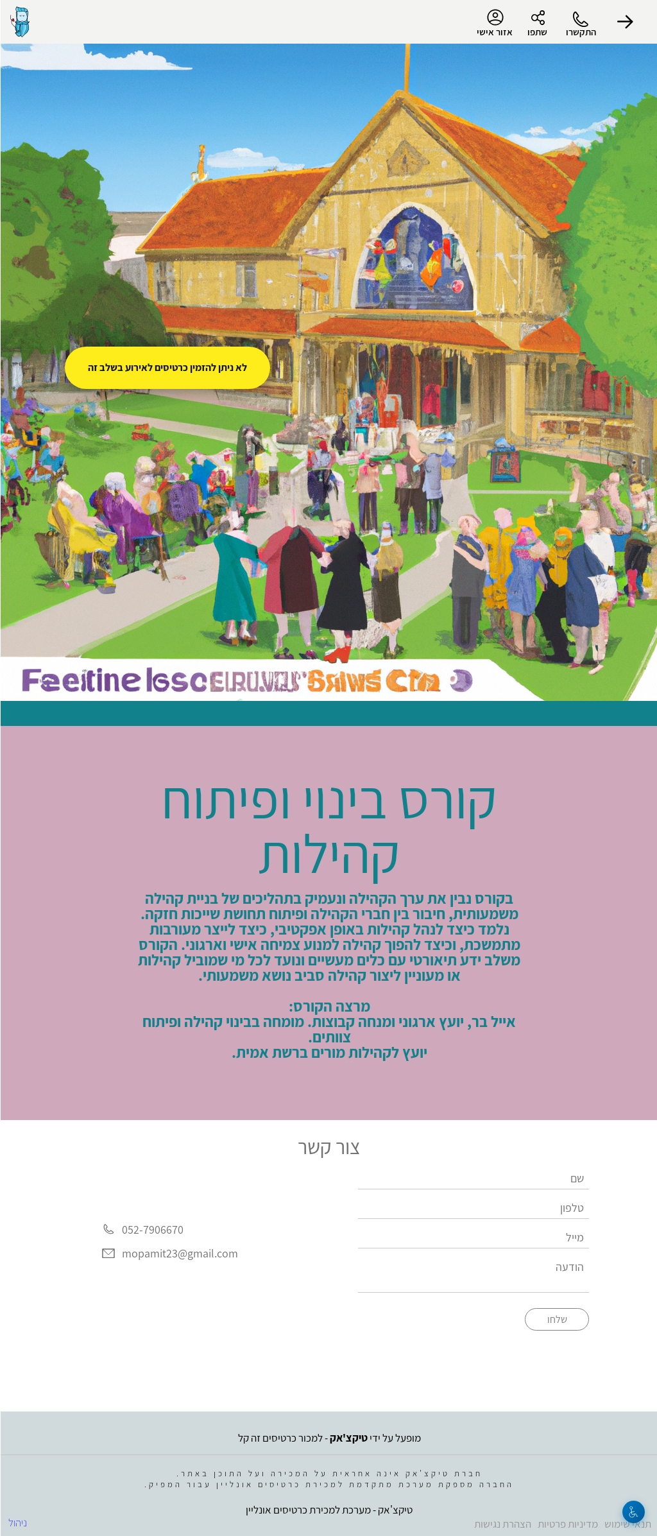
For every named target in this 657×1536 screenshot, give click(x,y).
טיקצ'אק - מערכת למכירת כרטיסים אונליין (328, 1510)
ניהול (17, 1522)
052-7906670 (152, 1229)
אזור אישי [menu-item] (494, 23)
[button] (625, 22)
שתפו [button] (537, 32)
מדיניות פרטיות (567, 1524)
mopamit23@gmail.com (179, 1254)
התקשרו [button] (580, 32)
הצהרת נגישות (502, 1524)
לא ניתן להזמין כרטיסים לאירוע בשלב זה (166, 367)
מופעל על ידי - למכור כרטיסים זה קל (328, 1438)
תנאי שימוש (627, 1524)
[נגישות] (633, 1512)
